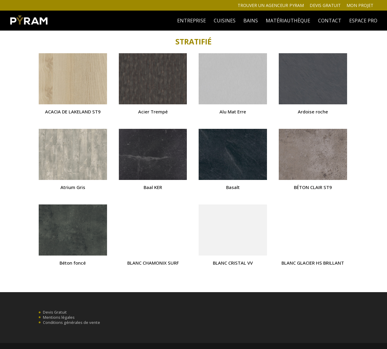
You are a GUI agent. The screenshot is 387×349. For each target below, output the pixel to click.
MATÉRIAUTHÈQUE (288, 21)
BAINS (250, 21)
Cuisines (225, 21)
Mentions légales (59, 317)
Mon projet (359, 5)
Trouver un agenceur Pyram (271, 5)
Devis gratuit (325, 5)
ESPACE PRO (363, 21)
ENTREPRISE (191, 21)
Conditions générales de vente (71, 322)
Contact (329, 21)
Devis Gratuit (55, 312)
